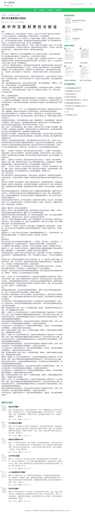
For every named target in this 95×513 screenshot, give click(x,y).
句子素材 (50, 10)
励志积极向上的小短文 (73, 91)
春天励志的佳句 (71, 94)
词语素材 (42, 10)
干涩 (67, 112)
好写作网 (11, 15)
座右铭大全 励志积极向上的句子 (76, 106)
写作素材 (58, 10)
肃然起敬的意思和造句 (73, 103)
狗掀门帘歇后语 (71, 97)
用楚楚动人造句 (72, 115)
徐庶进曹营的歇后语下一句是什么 (77, 100)
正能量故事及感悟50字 (73, 88)
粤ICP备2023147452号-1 (63, 510)
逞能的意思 (69, 109)
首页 (35, 10)
